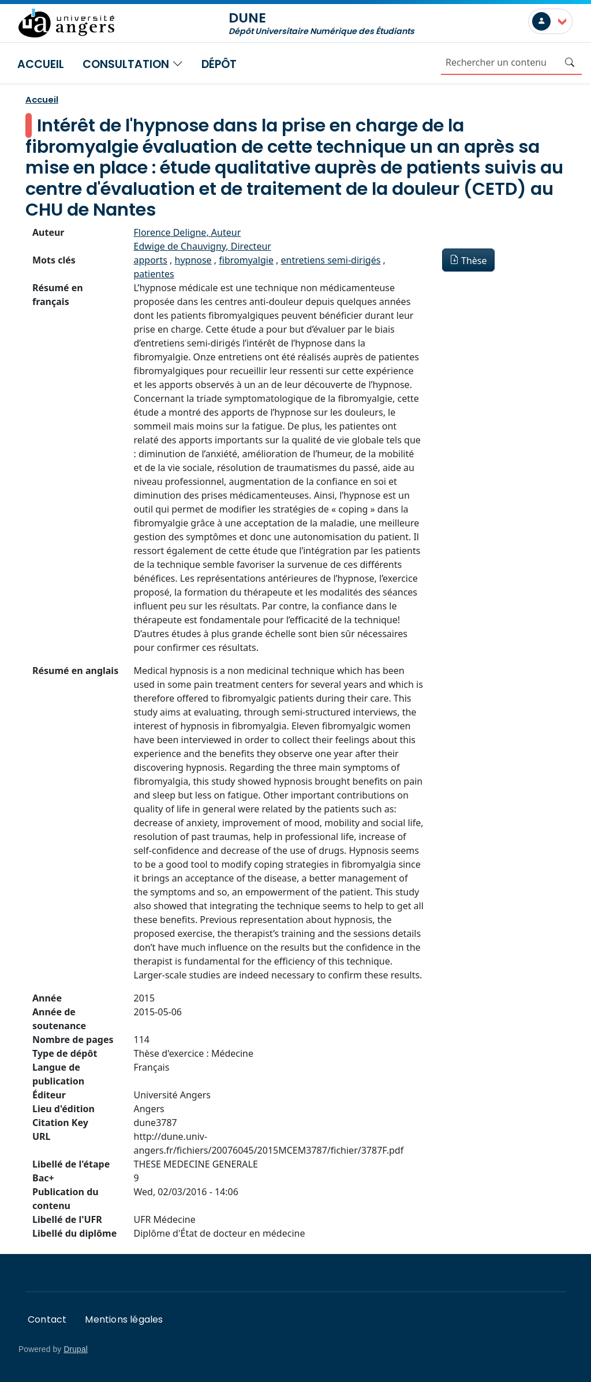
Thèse (474, 260)
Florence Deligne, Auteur (187, 232)
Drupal (75, 1349)
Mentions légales (124, 1319)
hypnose (193, 260)
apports (150, 260)
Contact (47, 1319)
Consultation (133, 64)
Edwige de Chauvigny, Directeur (202, 246)
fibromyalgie (246, 260)
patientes (154, 274)
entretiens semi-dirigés (331, 260)
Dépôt (219, 64)
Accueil (40, 64)
